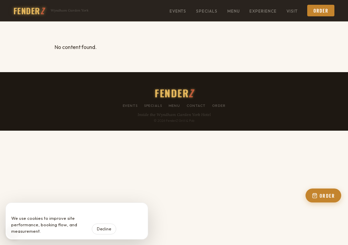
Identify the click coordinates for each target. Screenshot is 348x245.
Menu (233, 11)
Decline (104, 228)
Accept (130, 228)
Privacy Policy (56, 231)
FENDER (29, 10)
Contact (196, 105)
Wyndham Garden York (69, 10)
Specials (207, 11)
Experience (263, 11)
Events (178, 11)
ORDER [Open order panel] (323, 195)
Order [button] (320, 10)
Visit (292, 11)
